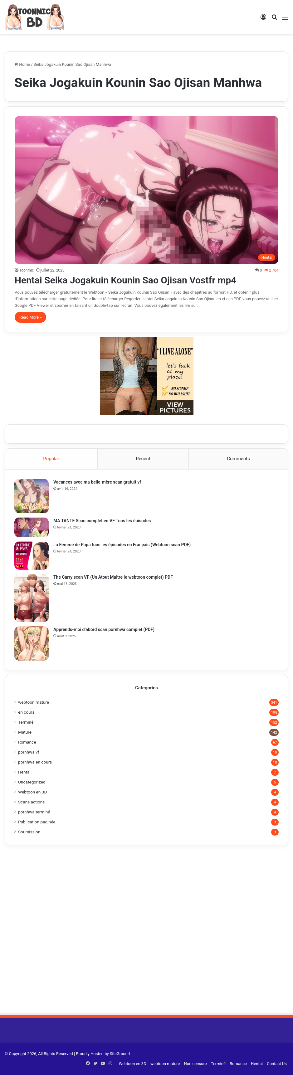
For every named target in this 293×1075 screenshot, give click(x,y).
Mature (25, 732)
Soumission (29, 831)
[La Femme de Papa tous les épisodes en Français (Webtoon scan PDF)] (31, 556)
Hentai (24, 771)
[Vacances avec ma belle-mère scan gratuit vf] (31, 496)
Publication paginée (37, 821)
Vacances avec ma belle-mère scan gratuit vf (97, 482)
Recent (143, 458)
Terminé (25, 722)
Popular (51, 458)
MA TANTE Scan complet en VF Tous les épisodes (102, 520)
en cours (26, 712)
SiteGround (120, 1053)
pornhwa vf (28, 752)
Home (22, 64)
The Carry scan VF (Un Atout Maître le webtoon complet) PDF (113, 577)
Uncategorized (32, 781)
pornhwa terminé (34, 811)
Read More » (30, 317)
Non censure (195, 1063)
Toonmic (26, 270)
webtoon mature (33, 702)
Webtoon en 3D (32, 791)
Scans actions (31, 801)
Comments (238, 458)
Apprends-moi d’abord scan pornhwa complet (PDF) (103, 629)
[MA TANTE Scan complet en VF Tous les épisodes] (31, 527)
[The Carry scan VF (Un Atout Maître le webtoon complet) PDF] (31, 598)
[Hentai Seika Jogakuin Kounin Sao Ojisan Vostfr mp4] (147, 190)
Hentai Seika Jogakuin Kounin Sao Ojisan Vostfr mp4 (126, 280)
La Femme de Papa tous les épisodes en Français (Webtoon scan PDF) (122, 544)
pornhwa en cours (35, 761)
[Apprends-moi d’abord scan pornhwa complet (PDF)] (31, 643)
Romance (27, 742)
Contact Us (277, 1063)
